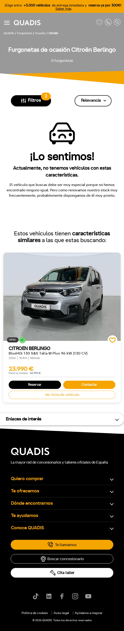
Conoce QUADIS (27, 528)
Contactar (89, 384)
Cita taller (62, 573)
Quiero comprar (27, 479)
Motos (59, 625)
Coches (37, 625)
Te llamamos (62, 545)
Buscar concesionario (62, 558)
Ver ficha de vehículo (62, 395)
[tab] (37, 625)
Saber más (63, 9)
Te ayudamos (24, 515)
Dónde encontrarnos (32, 503)
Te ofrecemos (25, 491)
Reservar (34, 384)
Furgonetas (84, 625)
